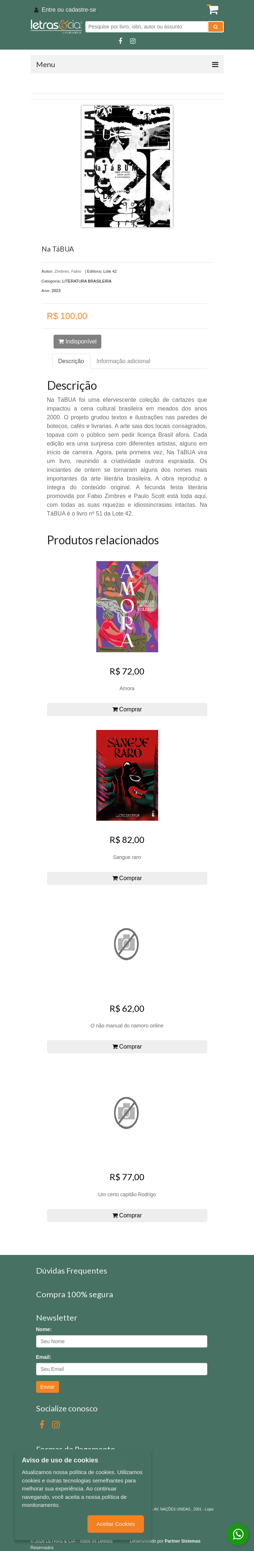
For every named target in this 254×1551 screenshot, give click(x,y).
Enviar (47, 1387)
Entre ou (53, 10)
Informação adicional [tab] (124, 361)
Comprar (127, 709)
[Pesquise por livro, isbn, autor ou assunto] (146, 26)
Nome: (44, 1329)
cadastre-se (81, 10)
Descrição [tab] (71, 361)
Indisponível (77, 341)
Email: (43, 1357)
